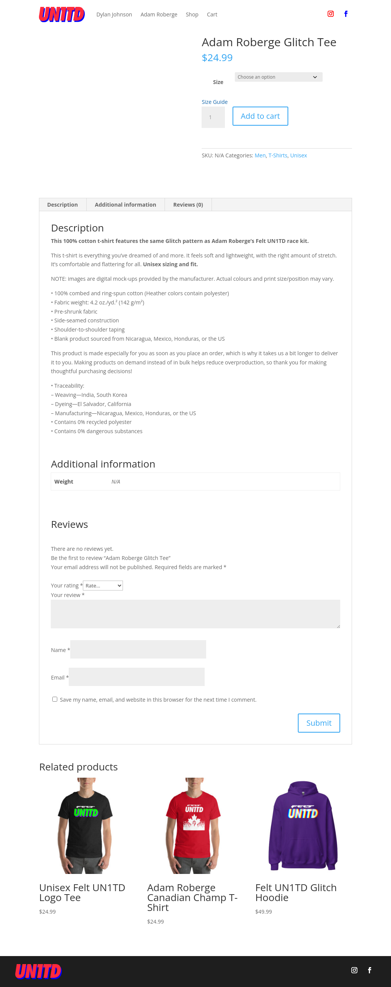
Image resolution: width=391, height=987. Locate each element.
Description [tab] (62, 204)
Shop (192, 14)
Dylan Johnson (114, 14)
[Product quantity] (213, 117)
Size (218, 82)
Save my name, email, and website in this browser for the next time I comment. (158, 699)
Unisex (298, 155)
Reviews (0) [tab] (188, 204)
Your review (67, 595)
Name (60, 650)
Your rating (67, 585)
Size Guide (215, 101)
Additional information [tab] (126, 204)
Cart (212, 14)
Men (260, 155)
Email (60, 677)
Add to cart (260, 116)
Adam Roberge (159, 14)
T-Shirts (277, 155)
